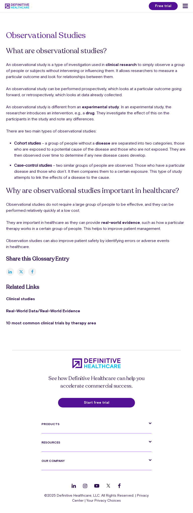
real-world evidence (120, 222)
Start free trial (96, 402)
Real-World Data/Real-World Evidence (43, 311)
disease (103, 143)
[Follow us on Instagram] (85, 485)
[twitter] (21, 272)
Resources (50, 442)
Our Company (53, 461)
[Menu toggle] (185, 6)
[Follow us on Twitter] (108, 485)
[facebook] (32, 272)
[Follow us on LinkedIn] (74, 485)
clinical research (121, 64)
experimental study (100, 107)
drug (90, 113)
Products (50, 424)
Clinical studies (20, 298)
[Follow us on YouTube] (96, 485)
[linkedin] (10, 272)
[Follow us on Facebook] (119, 485)
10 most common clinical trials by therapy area (51, 323)
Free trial (163, 6)
